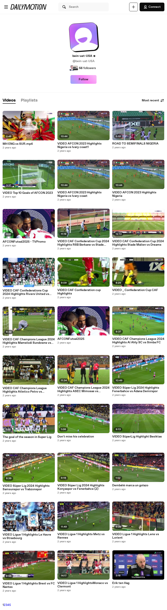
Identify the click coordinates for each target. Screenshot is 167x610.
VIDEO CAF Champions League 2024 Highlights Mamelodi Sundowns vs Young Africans (29, 341)
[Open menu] (6, 7)
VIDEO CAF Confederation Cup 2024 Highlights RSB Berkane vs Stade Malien (83, 243)
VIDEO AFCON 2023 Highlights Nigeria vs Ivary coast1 (79, 145)
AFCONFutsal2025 (70, 339)
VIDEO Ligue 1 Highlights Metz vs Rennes (81, 536)
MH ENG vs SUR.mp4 (18, 144)
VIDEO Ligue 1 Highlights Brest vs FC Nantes (29, 585)
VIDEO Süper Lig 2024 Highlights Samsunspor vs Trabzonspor (26, 487)
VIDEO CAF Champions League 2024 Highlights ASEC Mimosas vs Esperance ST (83, 389)
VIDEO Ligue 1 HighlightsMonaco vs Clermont (82, 584)
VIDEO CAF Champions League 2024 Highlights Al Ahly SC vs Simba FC (138, 340)
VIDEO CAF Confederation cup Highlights (79, 291)
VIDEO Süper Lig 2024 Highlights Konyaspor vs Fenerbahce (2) (80, 487)
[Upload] (133, 7)
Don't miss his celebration (75, 436)
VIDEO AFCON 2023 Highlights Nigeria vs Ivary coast (79, 194)
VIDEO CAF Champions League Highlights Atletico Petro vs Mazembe (25, 389)
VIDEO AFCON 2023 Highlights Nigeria (134, 194)
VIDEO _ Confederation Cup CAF (135, 290)
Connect (152, 7)
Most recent (153, 100)
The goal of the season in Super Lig (27, 437)
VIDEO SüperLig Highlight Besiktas (137, 436)
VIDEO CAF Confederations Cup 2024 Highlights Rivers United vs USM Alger (26, 292)
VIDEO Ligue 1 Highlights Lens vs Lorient (135, 536)
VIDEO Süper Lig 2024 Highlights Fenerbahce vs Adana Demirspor (135, 389)
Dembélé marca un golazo (130, 485)
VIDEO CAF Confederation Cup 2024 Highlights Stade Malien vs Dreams (138, 243)
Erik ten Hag (120, 583)
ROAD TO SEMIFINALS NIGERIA (135, 143)
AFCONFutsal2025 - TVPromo (24, 241)
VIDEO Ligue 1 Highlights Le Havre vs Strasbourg (27, 536)
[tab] (9, 100)
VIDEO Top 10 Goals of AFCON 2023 (28, 193)
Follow (83, 79)
